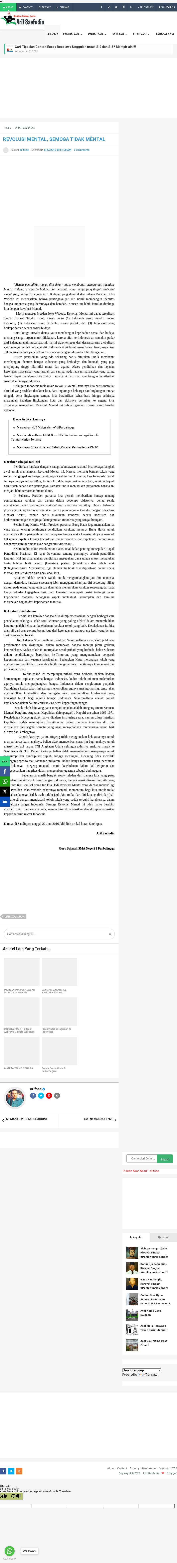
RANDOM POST (165, 34)
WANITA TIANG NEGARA (18, 1068)
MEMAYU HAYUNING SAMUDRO (26, 1119)
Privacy (135, 1468)
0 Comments (82, 150)
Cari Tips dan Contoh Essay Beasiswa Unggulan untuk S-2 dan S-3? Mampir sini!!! (75, 47)
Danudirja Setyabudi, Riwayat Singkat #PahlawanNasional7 (154, 1268)
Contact (122, 1468)
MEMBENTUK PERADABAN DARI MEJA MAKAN (19, 991)
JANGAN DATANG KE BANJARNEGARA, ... (54, 991)
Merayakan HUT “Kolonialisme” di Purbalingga (45, 427)
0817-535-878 (145, 7)
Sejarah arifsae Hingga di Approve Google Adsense (19, 1030)
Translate (147, 1375)
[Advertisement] (88, 88)
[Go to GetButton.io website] (9, 1559)
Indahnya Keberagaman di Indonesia (56, 1030)
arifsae (36, 1089)
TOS (174, 1468)
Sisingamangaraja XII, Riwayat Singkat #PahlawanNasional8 (154, 1253)
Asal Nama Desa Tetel (98, 1119)
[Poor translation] (16, 1496)
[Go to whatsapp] (10, 1551)
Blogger (172, 1473)
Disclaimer (149, 1468)
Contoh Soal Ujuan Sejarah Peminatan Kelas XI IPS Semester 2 (155, 1299)
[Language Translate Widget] (141, 1371)
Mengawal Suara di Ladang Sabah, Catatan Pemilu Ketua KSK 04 (57, 447)
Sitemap (164, 1468)
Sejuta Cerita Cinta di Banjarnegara (53, 1070)
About (111, 1468)
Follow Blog (166, 7)
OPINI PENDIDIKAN (14, 917)
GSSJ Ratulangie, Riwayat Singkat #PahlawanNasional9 (154, 1284)
